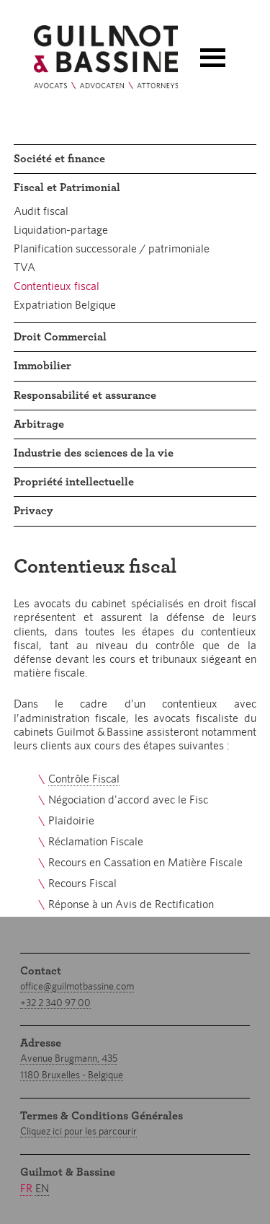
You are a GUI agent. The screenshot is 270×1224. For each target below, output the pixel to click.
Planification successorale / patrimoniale (112, 248)
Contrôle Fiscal (84, 778)
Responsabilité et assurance (85, 395)
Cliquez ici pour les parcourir (78, 1131)
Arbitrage (39, 424)
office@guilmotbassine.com (77, 986)
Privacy (33, 510)
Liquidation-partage (61, 230)
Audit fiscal (41, 211)
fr (26, 1188)
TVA (24, 267)
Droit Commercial (60, 337)
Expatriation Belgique (65, 305)
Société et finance (59, 158)
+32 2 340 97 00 (55, 1002)
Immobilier (42, 365)
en (42, 1188)
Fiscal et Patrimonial (67, 187)
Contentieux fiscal (56, 286)
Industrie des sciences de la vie (94, 453)
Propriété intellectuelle (74, 482)
